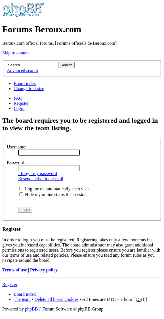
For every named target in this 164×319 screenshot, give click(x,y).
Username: (16, 146)
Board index (25, 83)
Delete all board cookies (57, 299)
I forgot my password (37, 173)
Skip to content (16, 52)
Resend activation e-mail (40, 178)
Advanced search (22, 70)
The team (22, 299)
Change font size (29, 88)
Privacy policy (44, 269)
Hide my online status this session (53, 194)
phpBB (31, 309)
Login (19, 108)
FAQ (18, 98)
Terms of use (14, 269)
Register (21, 103)
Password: (16, 162)
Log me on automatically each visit (54, 188)
